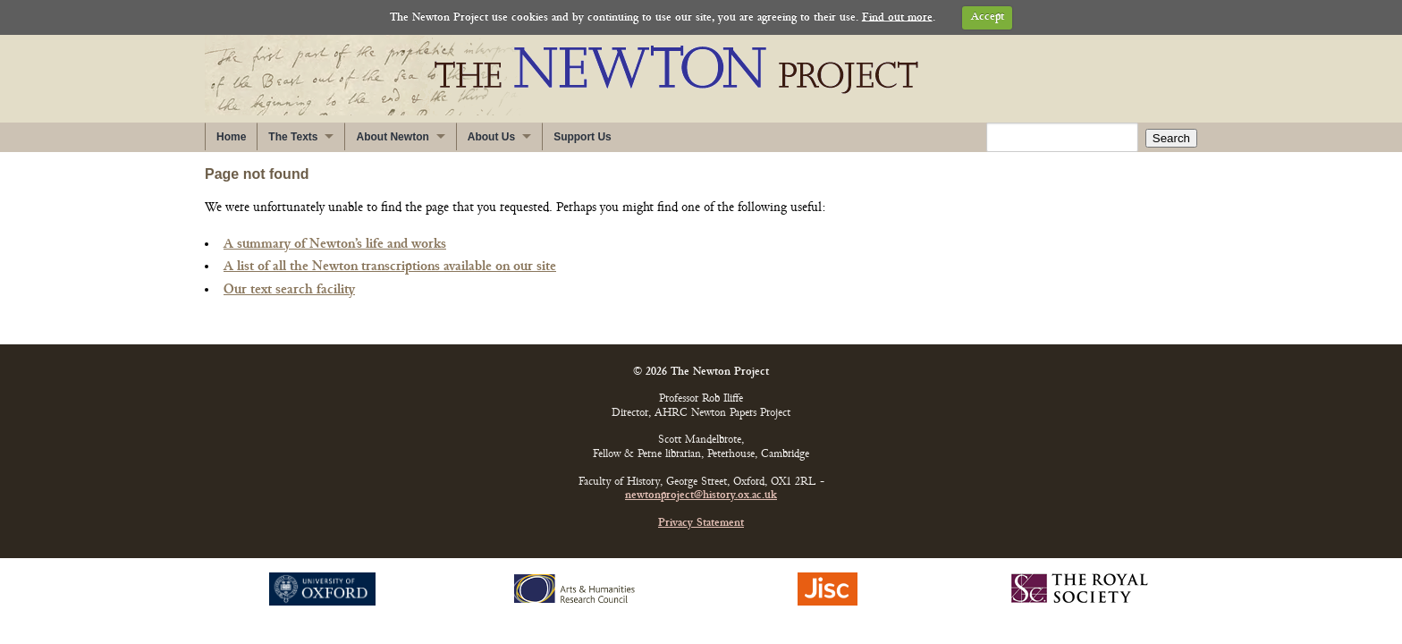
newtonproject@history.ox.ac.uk (701, 496)
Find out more (897, 17)
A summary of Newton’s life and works (335, 244)
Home (231, 137)
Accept (987, 17)
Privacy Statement (701, 524)
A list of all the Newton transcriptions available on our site (390, 266)
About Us (491, 137)
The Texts (292, 137)
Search (1171, 138)
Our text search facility (289, 290)
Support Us (582, 137)
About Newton (392, 137)
